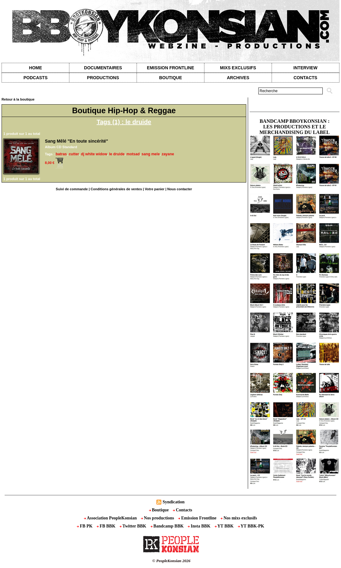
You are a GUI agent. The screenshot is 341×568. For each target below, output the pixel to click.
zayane (168, 154)
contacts (305, 77)
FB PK (85, 526)
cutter (74, 154)
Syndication (174, 502)
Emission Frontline (170, 67)
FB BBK (106, 526)
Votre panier (154, 189)
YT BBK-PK (251, 526)
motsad (133, 154)
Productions (103, 77)
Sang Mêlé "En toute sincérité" (76, 141)
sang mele (151, 154)
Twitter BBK (133, 526)
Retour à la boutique (18, 99)
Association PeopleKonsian (111, 518)
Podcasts (36, 77)
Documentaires (103, 67)
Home (35, 67)
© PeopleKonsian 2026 (171, 560)
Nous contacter (179, 189)
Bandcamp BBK (168, 526)
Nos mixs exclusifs (239, 518)
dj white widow (94, 154)
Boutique (170, 77)
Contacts (182, 510)
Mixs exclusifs (238, 67)
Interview (305, 67)
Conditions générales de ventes (116, 189)
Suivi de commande (72, 189)
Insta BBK (199, 526)
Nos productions (158, 518)
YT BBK (225, 526)
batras (61, 154)
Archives (238, 77)
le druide (117, 154)
